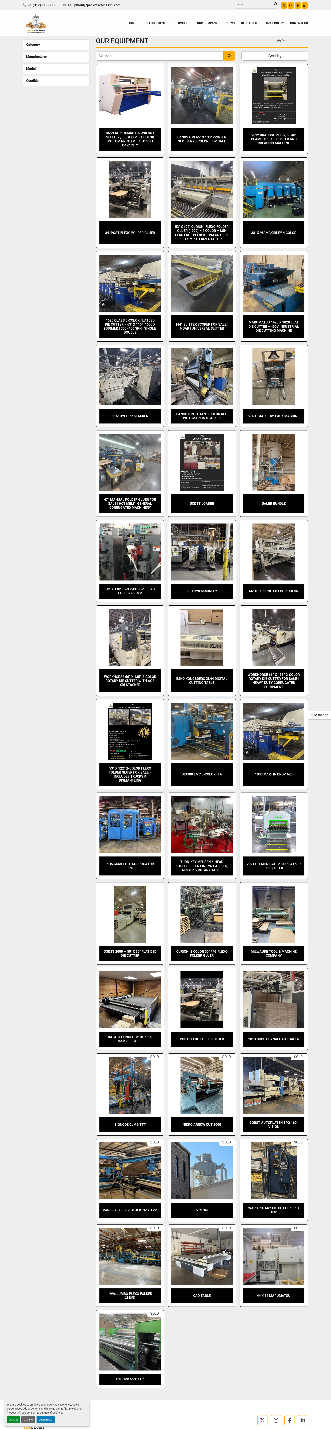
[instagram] (291, 5)
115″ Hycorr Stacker (130, 416)
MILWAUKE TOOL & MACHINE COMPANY (274, 954)
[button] (155, 23)
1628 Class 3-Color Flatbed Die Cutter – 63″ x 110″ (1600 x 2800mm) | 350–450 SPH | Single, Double (130, 326)
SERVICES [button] (181, 23)
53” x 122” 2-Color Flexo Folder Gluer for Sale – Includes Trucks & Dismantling (130, 774)
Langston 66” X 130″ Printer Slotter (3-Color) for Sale (201, 139)
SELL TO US (249, 23)
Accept (13, 1419)
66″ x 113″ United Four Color (273, 591)
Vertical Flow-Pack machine (273, 416)
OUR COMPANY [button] (207, 23)
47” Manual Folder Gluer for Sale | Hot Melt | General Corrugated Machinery (130, 504)
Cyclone (201, 1210)
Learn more (45, 1419)
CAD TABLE (202, 1296)
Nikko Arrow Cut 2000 (202, 1125)
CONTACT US (299, 23)
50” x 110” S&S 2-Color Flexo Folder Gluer (130, 591)
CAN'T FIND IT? (273, 23)
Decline (28, 1419)
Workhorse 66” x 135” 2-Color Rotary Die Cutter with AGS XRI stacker (130, 681)
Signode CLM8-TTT (130, 1125)
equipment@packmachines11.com (94, 5)
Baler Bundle (274, 504)
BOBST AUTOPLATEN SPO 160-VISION (274, 1125)
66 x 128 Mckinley (202, 591)
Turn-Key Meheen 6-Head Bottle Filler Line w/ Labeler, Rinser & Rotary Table (201, 866)
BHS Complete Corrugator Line (130, 866)
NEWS (231, 23)
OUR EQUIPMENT (154, 23)
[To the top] (319, 715)
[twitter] (284, 5)
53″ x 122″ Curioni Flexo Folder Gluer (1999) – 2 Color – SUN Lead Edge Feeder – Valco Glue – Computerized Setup (202, 233)
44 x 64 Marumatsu (273, 1296)
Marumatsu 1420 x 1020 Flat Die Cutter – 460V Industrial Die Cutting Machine (273, 326)
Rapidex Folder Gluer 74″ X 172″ (130, 1210)
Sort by (274, 55)
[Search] (255, 4)
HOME (132, 23)
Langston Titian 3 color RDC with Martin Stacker (201, 416)
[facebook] (298, 5)
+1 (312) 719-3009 (42, 5)
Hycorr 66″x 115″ (130, 1379)
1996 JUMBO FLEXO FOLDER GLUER (130, 1296)
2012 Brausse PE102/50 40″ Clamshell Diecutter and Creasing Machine (274, 139)
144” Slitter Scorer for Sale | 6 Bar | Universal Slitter (201, 326)
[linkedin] (305, 5)
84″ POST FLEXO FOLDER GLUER (130, 233)
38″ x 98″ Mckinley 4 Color (273, 233)
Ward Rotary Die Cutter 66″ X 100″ (273, 1210)
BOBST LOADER (202, 504)
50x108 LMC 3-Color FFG (201, 774)
